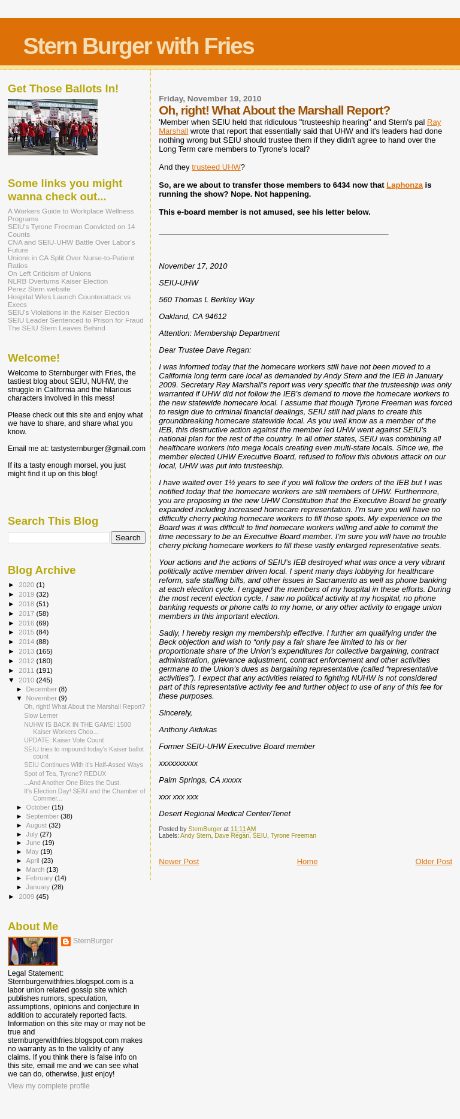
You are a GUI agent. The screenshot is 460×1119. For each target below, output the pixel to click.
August (37, 825)
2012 (27, 660)
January (39, 887)
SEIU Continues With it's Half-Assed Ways (83, 764)
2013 (27, 651)
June (34, 842)
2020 (27, 584)
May (33, 851)
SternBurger (93, 941)
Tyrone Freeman (293, 835)
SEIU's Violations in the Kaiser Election (68, 312)
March (36, 869)
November (42, 698)
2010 (27, 680)
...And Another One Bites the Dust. (72, 782)
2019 (27, 594)
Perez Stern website (39, 289)
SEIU (260, 835)
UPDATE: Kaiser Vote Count (64, 740)
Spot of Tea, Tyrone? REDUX (65, 773)
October (39, 807)
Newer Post (179, 861)
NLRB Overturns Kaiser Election (58, 281)
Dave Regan (231, 835)
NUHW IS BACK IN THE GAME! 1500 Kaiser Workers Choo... (77, 728)
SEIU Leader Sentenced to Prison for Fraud (76, 320)
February (40, 878)
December (42, 689)
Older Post (434, 861)
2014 (27, 641)
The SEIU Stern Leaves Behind (56, 328)
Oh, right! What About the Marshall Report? (84, 706)
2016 (27, 623)
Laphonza (404, 185)
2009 (27, 896)
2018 (27, 603)
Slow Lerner (41, 715)
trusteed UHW (216, 167)
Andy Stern (195, 835)
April (33, 860)
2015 (27, 632)
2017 (27, 613)
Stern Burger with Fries (138, 46)
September (43, 816)
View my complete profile (49, 1086)
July (33, 834)
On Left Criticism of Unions (49, 273)
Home (307, 861)
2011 (27, 670)
